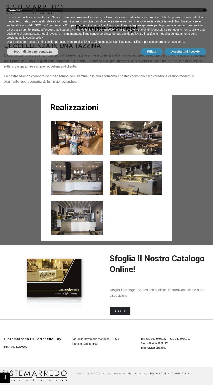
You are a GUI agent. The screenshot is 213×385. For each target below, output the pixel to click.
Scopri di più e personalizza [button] (32, 373)
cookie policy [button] (130, 355)
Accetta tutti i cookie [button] (185, 373)
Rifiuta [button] (151, 373)
